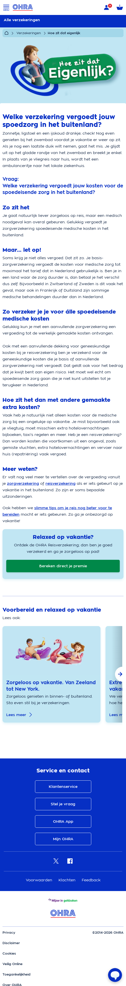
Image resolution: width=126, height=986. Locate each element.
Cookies (9, 953)
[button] (117, 674)
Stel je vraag (63, 804)
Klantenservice (63, 786)
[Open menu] (6, 7)
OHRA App (63, 821)
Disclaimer (11, 943)
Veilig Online (12, 964)
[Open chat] (115, 975)
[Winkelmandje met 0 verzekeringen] (119, 7)
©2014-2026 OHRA (108, 932)
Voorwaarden (40, 880)
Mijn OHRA (63, 838)
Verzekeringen (28, 33)
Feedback (91, 880)
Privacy (8, 932)
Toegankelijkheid (16, 974)
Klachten (67, 880)
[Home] (7, 33)
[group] (51, 674)
